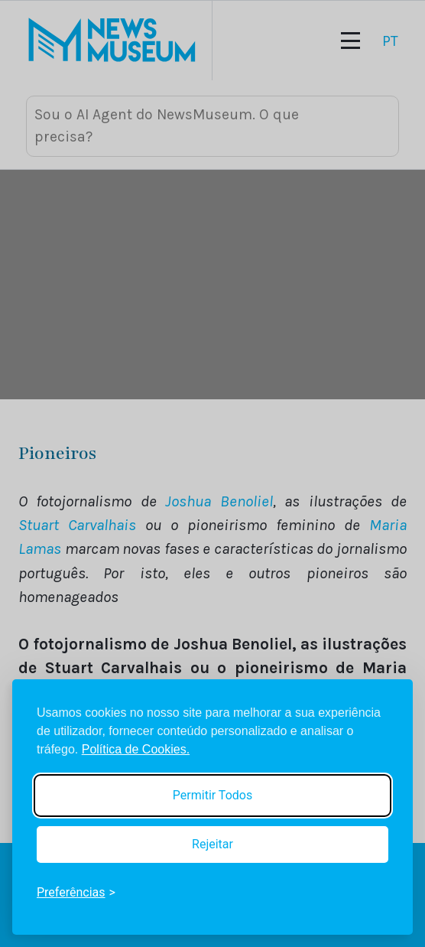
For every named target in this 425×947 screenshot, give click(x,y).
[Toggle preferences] (76, 892)
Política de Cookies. (136, 749)
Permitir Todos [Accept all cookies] (212, 795)
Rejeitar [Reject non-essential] (212, 844)
